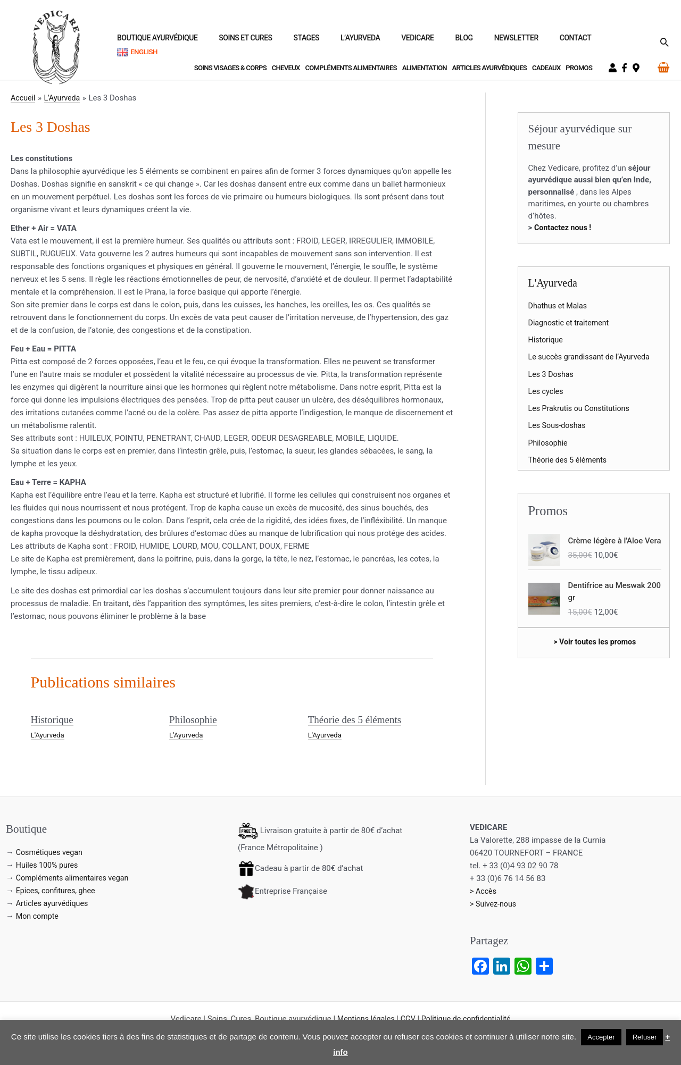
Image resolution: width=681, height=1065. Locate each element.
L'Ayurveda (49, 734)
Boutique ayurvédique (250, 41)
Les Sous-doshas (558, 425)
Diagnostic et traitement (570, 323)
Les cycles (547, 391)
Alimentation (424, 68)
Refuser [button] (645, 1037)
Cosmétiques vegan (51, 852)
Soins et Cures (325, 41)
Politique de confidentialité (468, 1018)
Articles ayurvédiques (489, 68)
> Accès (484, 890)
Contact (579, 41)
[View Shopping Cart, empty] (663, 67)
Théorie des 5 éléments (357, 719)
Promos (579, 68)
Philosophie (194, 719)
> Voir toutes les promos (594, 642)
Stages (373, 41)
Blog (493, 41)
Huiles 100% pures (48, 864)
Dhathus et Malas (559, 306)
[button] (664, 42)
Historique (53, 719)
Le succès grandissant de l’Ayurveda (592, 357)
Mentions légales (363, 1018)
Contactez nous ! (564, 227)
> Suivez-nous (494, 903)
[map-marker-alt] (637, 67)
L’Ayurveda (415, 41)
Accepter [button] (600, 1037)
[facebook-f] (626, 67)
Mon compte (38, 915)
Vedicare (459, 41)
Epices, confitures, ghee (57, 890)
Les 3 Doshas (552, 374)
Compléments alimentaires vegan (75, 877)
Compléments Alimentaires (350, 68)
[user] (614, 67)
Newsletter (532, 41)
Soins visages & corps (230, 68)
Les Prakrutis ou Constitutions (581, 408)
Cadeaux (546, 68)
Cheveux (286, 68)
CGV (407, 1018)
